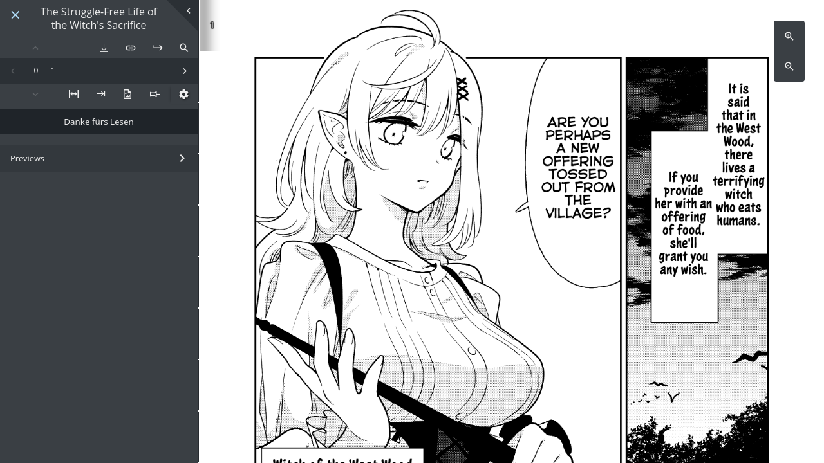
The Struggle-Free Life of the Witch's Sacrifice (99, 18)
